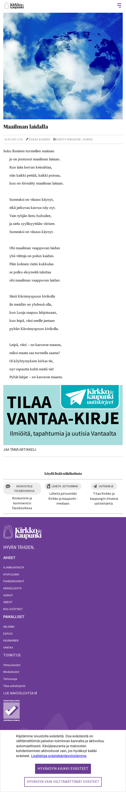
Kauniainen (10, 640)
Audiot (8, 595)
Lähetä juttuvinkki (65, 486)
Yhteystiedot (11, 665)
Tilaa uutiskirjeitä (14, 686)
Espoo (8, 634)
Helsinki (8, 627)
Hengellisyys (12, 588)
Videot (7, 602)
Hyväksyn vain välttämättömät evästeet (63, 781)
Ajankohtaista (13, 567)
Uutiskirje (106, 486)
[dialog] (63, 761)
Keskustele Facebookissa (24, 488)
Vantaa (8, 647)
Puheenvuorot (13, 581)
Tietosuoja (10, 679)
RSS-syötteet (13, 609)
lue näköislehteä (18, 693)
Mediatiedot (11, 672)
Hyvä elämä (11, 574)
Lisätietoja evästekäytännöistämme (58, 756)
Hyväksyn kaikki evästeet (63, 769)
